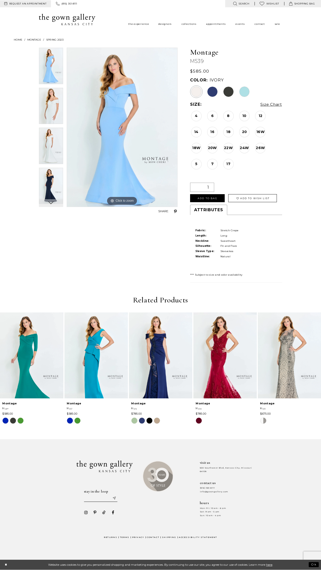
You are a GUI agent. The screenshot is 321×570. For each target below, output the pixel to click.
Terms (124, 537)
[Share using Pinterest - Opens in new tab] (176, 211)
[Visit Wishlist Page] (269, 3)
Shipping (169, 537)
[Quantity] (202, 187)
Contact (153, 537)
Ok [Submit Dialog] (314, 565)
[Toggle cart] (302, 3)
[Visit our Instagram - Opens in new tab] (86, 513)
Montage (34, 39)
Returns (110, 537)
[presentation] (31, 356)
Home (18, 39)
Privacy (138, 537)
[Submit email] (114, 498)
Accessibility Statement (198, 537)
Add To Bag (208, 198)
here (269, 565)
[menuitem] (25, 3)
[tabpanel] (51, 68)
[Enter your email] (101, 498)
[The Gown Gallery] (67, 19)
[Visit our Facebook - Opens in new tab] (113, 513)
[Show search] (241, 3)
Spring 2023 (54, 39)
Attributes (208, 210)
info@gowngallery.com (214, 492)
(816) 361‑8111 (207, 488)
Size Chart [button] (271, 104)
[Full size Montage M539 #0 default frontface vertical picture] (122, 127)
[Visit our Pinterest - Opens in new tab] (95, 513)
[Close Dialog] (6, 565)
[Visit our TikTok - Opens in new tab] (104, 513)
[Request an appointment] (25, 3)
